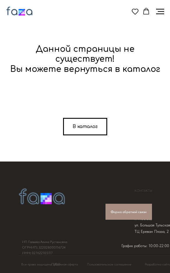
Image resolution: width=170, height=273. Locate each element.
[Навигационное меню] (160, 12)
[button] (135, 11)
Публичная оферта (64, 264)
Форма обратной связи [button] (128, 212)
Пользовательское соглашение (109, 264)
